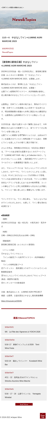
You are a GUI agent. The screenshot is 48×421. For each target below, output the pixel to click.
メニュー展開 (43, 4)
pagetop (43, 416)
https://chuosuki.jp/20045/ (11, 301)
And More (24, 404)
